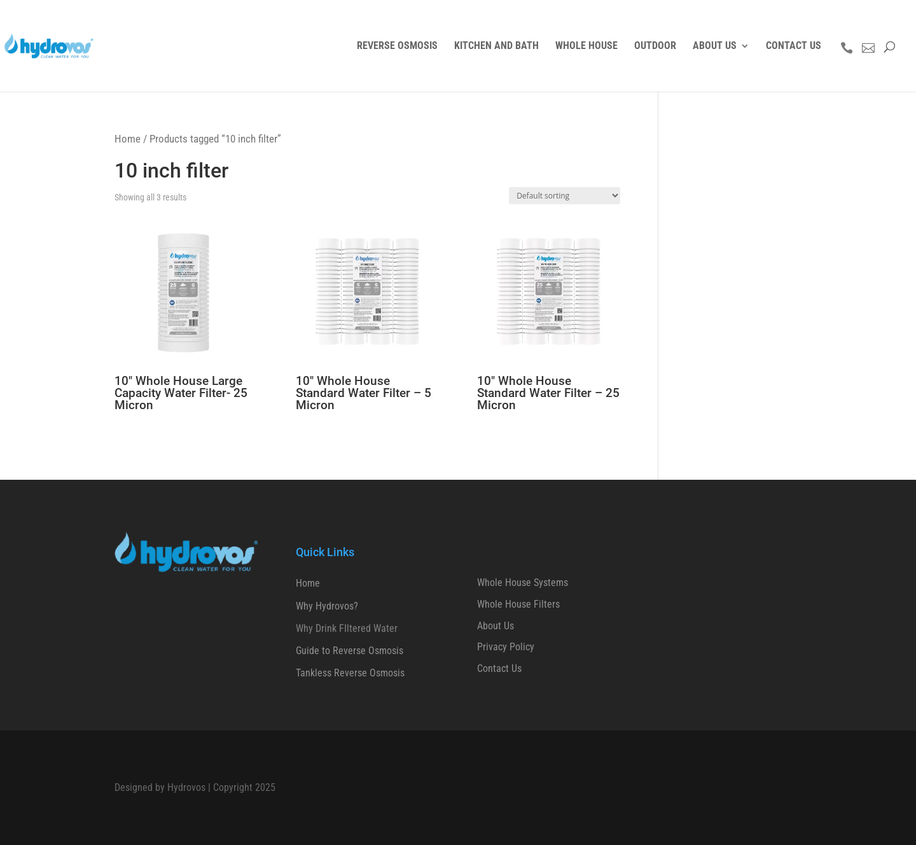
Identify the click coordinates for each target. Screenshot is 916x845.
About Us (495, 626)
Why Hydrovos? (327, 606)
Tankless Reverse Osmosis (350, 673)
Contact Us (499, 668)
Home (127, 138)
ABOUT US (715, 46)
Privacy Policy (505, 647)
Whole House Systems (522, 582)
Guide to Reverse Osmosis (349, 651)
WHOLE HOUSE (586, 46)
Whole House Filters (518, 604)
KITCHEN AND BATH (496, 46)
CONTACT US (793, 46)
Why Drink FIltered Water (347, 628)
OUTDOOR (655, 46)
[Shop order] (564, 195)
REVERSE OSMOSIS (397, 46)
